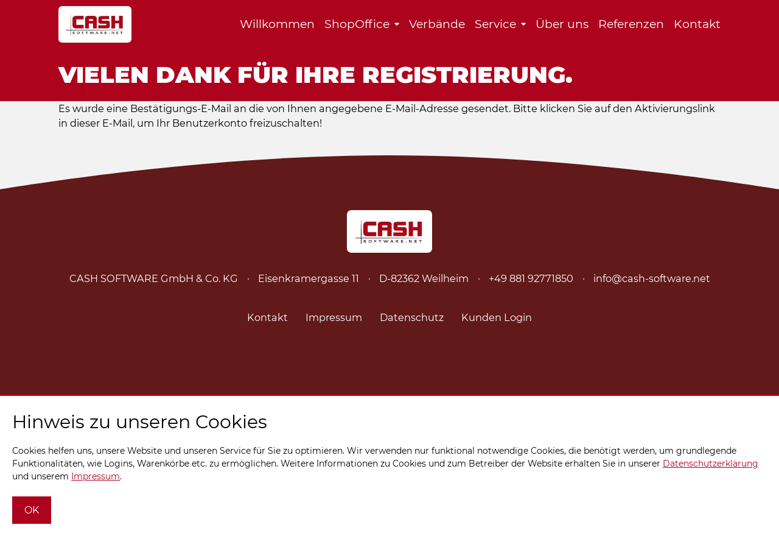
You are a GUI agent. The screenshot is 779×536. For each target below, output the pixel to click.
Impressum (334, 317)
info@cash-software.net (651, 278)
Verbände (437, 24)
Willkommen (277, 24)
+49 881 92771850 (531, 278)
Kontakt (697, 24)
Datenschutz (412, 317)
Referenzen (631, 24)
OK (31, 510)
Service (495, 24)
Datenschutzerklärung (710, 463)
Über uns (562, 24)
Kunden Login (496, 317)
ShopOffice (357, 24)
